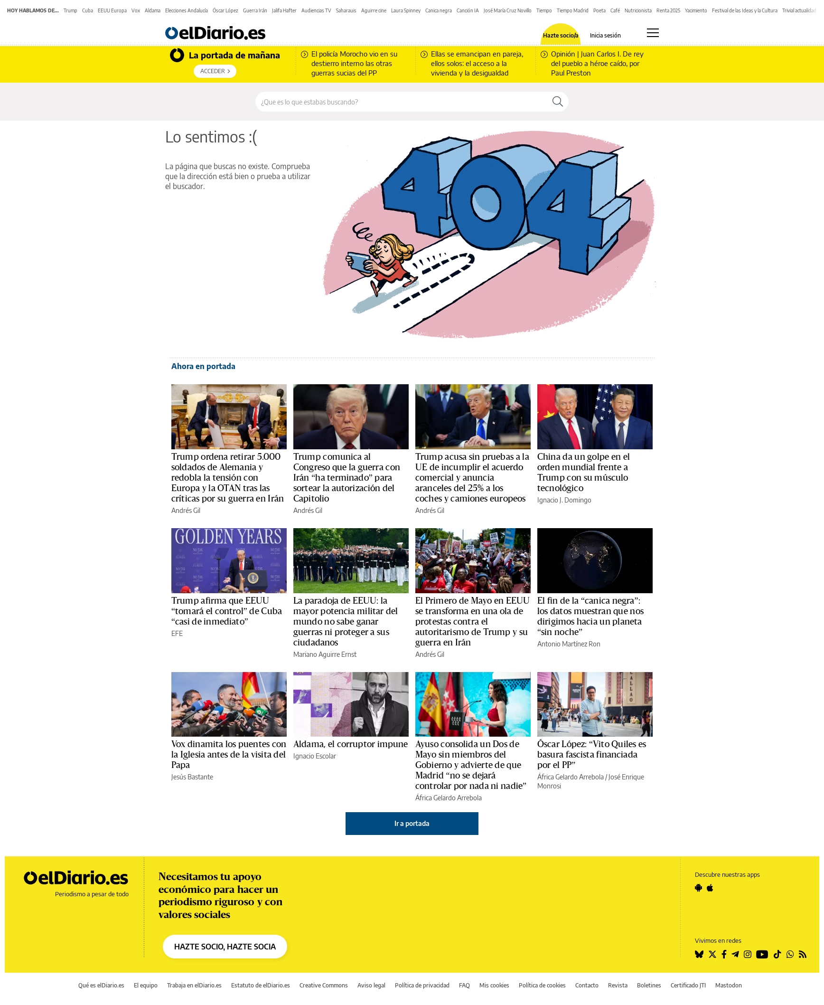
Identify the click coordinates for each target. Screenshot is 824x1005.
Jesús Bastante (192, 777)
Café (615, 10)
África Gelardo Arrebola (448, 798)
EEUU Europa (112, 10)
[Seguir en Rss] (802, 954)
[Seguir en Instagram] (747, 954)
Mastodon (728, 985)
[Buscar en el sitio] (401, 102)
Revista (617, 985)
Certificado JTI (688, 985)
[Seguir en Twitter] (712, 954)
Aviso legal (371, 985)
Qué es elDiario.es (101, 985)
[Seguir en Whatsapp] (790, 954)
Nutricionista (638, 10)
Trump (70, 10)
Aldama (152, 10)
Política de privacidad (422, 985)
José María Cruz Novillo (508, 10)
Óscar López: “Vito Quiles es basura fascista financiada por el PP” (591, 755)
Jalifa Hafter (284, 10)
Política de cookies (542, 985)
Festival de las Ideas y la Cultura (744, 10)
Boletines (649, 985)
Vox (135, 10)
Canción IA (468, 10)
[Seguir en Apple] (710, 887)
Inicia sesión (605, 35)
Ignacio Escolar (314, 756)
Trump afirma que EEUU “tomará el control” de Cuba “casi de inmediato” (226, 611)
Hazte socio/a (561, 35)
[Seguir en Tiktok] (777, 954)
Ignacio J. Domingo (564, 500)
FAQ (464, 985)
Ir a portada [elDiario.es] (412, 823)
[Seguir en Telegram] (735, 954)
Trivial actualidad (799, 10)
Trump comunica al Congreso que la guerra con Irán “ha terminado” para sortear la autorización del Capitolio (346, 477)
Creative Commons (324, 985)
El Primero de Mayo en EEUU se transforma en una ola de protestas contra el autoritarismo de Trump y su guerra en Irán (472, 621)
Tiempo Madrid (573, 10)
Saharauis (346, 10)
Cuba (87, 10)
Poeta (599, 10)
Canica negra (438, 10)
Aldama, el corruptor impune (350, 744)
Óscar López (225, 10)
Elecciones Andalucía (186, 10)
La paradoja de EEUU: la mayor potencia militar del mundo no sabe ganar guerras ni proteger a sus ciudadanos (345, 621)
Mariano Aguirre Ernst (324, 654)
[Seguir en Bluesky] (699, 954)
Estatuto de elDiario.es (260, 985)
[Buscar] (558, 102)
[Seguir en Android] (698, 887)
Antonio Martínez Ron (568, 644)
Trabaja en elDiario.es (194, 985)
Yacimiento (696, 10)
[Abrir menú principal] (653, 32)
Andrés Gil (185, 510)
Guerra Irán (255, 10)
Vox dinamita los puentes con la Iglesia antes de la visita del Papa (228, 755)
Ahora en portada (203, 366)
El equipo (146, 985)
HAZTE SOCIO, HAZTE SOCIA (225, 946)
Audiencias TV (316, 10)
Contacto (587, 985)
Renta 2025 (668, 10)
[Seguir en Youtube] (762, 954)
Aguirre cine (373, 10)
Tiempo (544, 10)
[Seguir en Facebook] (724, 954)
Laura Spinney (406, 10)
